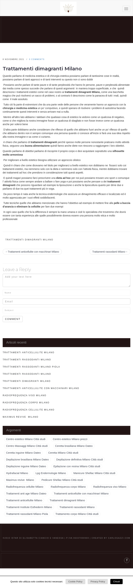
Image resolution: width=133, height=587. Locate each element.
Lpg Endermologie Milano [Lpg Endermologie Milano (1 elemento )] (51, 473)
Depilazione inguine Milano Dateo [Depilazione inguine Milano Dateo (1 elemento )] (26, 466)
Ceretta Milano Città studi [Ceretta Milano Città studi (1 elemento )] (63, 452)
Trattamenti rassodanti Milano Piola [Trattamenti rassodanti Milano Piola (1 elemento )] (27, 513)
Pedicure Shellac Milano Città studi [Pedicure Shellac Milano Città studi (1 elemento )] (62, 479)
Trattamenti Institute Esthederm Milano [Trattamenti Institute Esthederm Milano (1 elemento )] (29, 507)
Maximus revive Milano (20, 417)
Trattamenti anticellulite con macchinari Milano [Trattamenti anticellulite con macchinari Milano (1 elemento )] (81, 493)
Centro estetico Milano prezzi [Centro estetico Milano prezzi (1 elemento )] (70, 439)
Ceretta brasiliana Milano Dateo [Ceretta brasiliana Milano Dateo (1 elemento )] (74, 445)
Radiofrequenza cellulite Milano (28, 410)
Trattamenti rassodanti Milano (27, 359)
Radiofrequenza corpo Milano (26, 402)
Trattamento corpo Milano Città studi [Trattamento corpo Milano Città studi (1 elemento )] (76, 513)
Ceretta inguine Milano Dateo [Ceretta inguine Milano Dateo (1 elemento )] (23, 452)
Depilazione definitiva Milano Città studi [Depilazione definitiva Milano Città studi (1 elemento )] (79, 459)
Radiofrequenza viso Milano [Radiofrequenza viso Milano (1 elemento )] (109, 486)
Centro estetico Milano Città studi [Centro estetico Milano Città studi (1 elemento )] (25, 439)
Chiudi (116, 581)
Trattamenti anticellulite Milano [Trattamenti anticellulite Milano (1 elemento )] (24, 500)
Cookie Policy (75, 581)
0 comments (37, 59)
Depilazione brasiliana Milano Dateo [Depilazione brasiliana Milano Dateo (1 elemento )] (27, 459)
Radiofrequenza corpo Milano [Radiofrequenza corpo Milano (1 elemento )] (68, 486)
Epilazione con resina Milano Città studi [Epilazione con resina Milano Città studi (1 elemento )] (76, 466)
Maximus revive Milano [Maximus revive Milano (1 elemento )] (20, 479)
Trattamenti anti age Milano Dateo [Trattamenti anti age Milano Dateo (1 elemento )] (26, 493)
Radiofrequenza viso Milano (24, 395)
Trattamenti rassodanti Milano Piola (31, 367)
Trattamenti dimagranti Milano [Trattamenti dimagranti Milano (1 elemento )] (67, 500)
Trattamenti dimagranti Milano (42, 69)
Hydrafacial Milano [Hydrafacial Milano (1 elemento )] (17, 473)
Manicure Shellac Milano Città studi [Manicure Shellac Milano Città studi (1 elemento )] (94, 473)
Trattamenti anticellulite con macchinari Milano (41, 388)
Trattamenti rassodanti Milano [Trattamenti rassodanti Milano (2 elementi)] (77, 507)
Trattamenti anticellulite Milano (28, 352)
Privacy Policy (98, 581)
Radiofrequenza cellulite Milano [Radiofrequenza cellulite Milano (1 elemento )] (24, 486)
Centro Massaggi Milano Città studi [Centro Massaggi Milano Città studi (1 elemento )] (27, 445)
